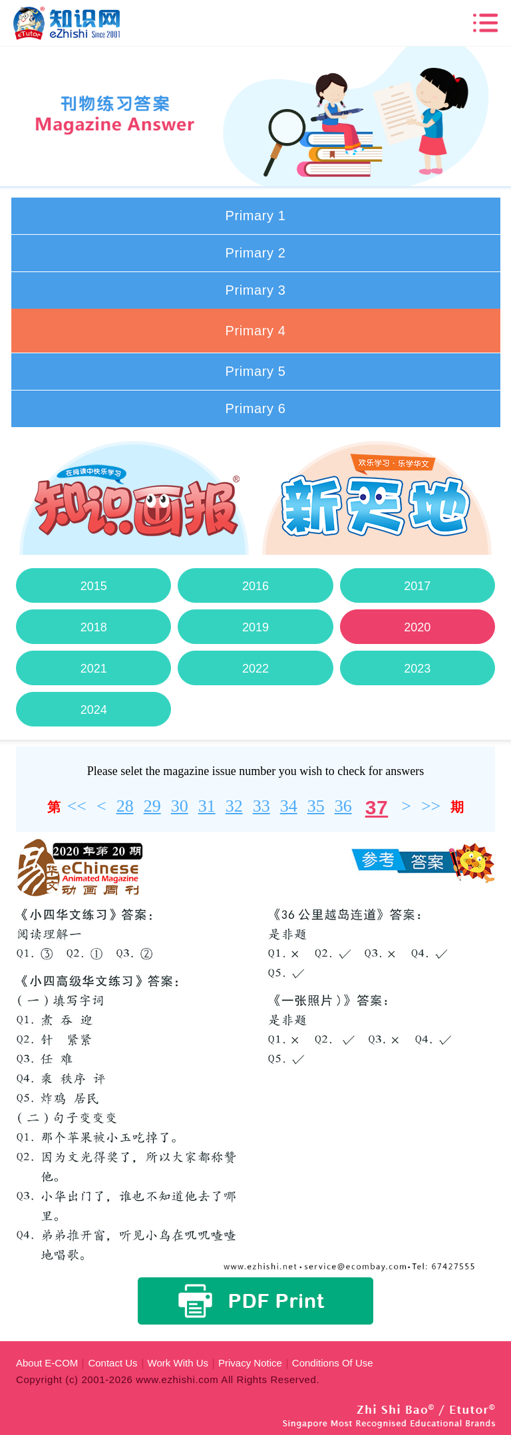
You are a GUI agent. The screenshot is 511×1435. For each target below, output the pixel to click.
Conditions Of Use (332, 1362)
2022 (255, 668)
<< (76, 806)
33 (261, 806)
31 (207, 806)
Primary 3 (256, 290)
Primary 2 (256, 252)
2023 (417, 668)
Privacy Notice (250, 1362)
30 (179, 806)
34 (288, 806)
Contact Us (112, 1362)
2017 (417, 586)
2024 (93, 710)
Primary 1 (256, 215)
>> (430, 806)
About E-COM (47, 1362)
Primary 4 (256, 330)
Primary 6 (256, 408)
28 (125, 806)
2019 (255, 627)
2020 (417, 627)
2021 (93, 668)
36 (343, 806)
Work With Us (178, 1362)
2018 (93, 627)
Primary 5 (256, 371)
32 (234, 806)
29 (152, 806)
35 (316, 806)
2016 (255, 586)
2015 (93, 586)
